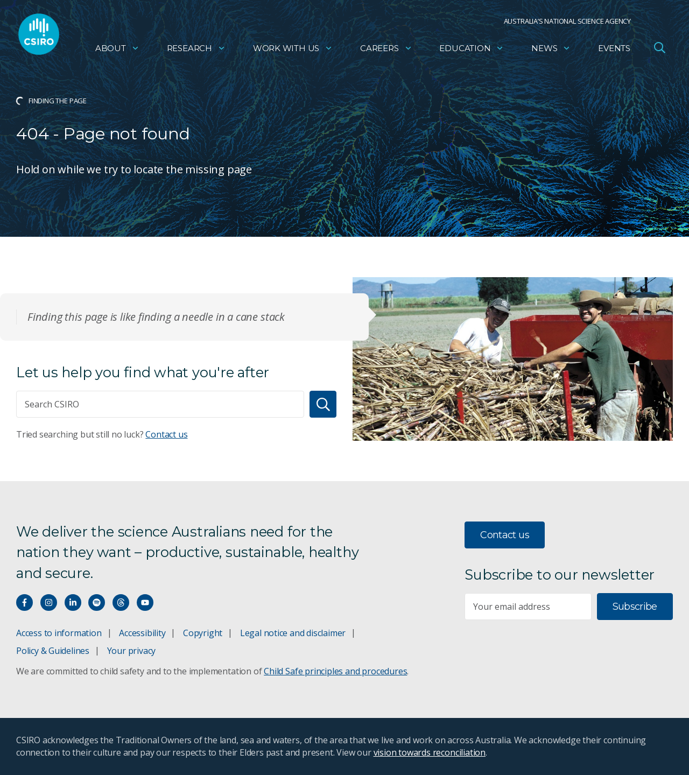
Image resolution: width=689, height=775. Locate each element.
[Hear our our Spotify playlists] (96, 602)
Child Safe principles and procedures (335, 671)
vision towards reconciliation (430, 752)
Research (196, 51)
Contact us (166, 434)
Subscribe (635, 606)
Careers (386, 51)
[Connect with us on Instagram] (48, 602)
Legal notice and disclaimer (293, 633)
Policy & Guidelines (52, 651)
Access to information (59, 633)
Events (614, 51)
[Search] (323, 404)
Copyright (202, 633)
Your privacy (131, 651)
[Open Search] (659, 50)
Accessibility (142, 633)
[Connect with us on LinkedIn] (73, 602)
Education (471, 51)
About (117, 51)
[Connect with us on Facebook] (24, 602)
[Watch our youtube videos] (145, 602)
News (551, 51)
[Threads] (121, 602)
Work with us (293, 51)
